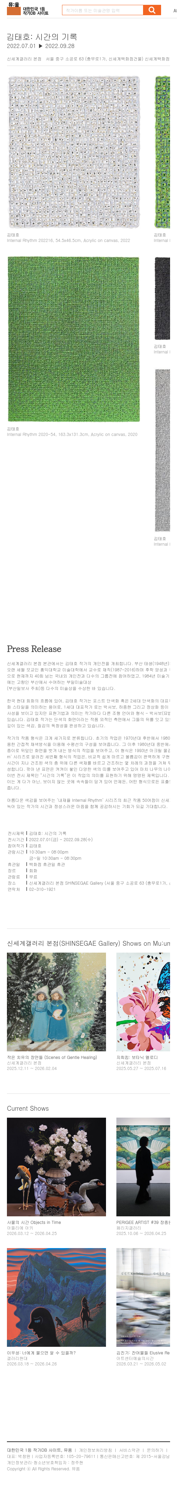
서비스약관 (129, 1450)
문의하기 (155, 1450)
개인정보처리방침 (95, 1450)
